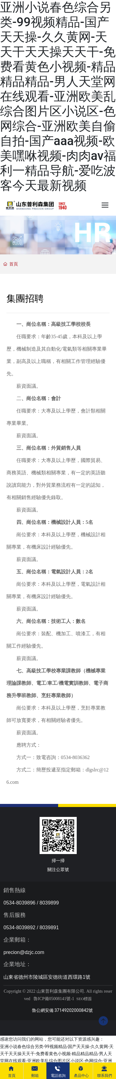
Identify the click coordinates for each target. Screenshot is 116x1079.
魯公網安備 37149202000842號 (62, 1010)
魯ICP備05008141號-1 (53, 998)
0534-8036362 (75, 757)
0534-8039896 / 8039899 (31, 902)
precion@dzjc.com (23, 952)
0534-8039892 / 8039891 (31, 927)
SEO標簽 (84, 998)
